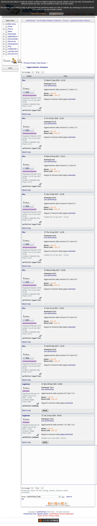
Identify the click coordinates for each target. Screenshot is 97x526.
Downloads (12, 34)
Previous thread (30, 63)
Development (13, 44)
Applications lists (14, 36)
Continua (56, 14)
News (10, 31)
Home (10, 26)
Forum (10, 29)
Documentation (13, 39)
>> (42, 72)
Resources (12, 41)
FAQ (9, 46)
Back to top (26, 114)
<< (33, 72)
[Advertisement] (59, 42)
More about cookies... (39, 14)
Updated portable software (80, 21)
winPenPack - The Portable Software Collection (43, 21)
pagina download (66, 434)
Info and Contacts (14, 54)
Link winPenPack (50, 86)
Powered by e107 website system (35, 514)
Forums (66, 21)
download (71, 99)
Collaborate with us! (15, 49)
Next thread (41, 63)
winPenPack (41, 512)
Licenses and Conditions (17, 51)
